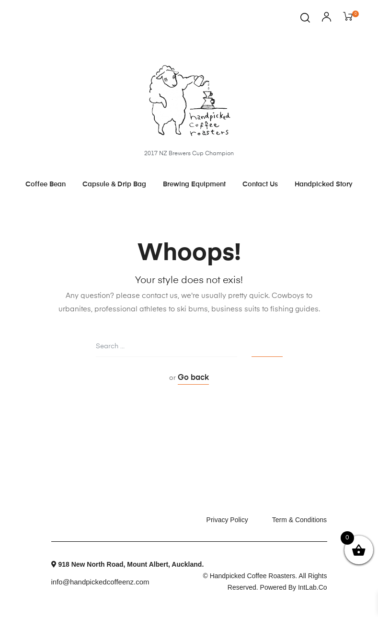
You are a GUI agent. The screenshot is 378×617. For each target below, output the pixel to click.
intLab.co (312, 587)
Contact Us (260, 184)
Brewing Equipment (194, 184)
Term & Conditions (299, 520)
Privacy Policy (227, 520)
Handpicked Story (324, 184)
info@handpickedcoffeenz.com (100, 581)
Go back (193, 378)
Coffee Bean (45, 184)
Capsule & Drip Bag (114, 184)
